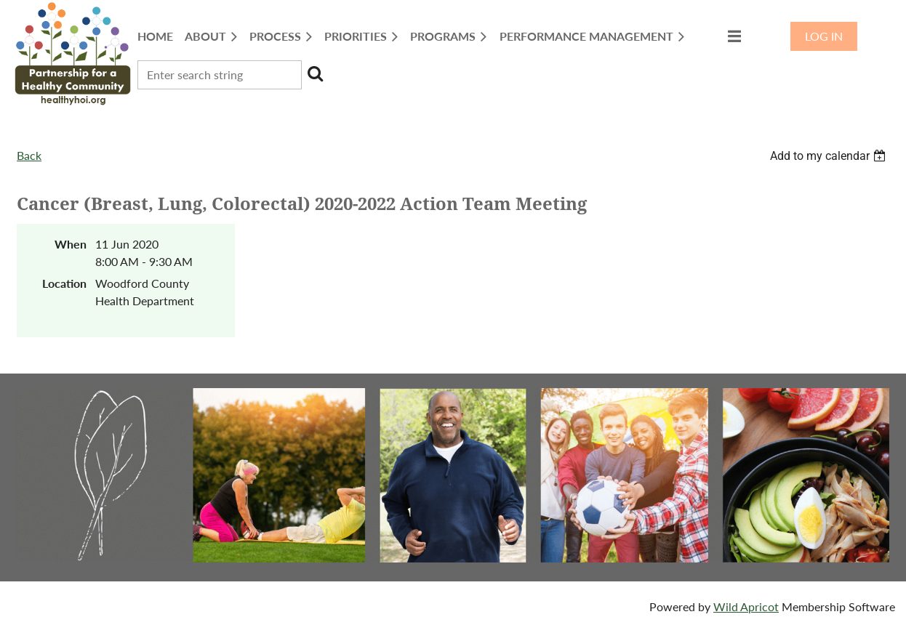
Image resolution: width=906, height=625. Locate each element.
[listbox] (829, 156)
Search (315, 73)
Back (29, 155)
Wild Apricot (746, 606)
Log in (824, 36)
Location (64, 283)
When (71, 244)
